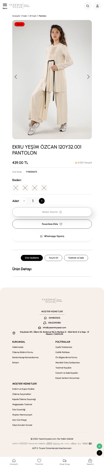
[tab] (83, 163)
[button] (88, 77)
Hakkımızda (17, 347)
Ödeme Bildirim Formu (22, 352)
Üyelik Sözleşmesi (63, 347)
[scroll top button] (99, 453)
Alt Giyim (33, 16)
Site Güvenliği (18, 409)
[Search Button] (88, 6)
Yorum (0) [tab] (53, 258)
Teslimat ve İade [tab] (76, 258)
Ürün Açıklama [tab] (32, 258)
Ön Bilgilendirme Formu (66, 357)
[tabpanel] (52, 269)
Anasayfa (16, 16)
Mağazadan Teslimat (22, 404)
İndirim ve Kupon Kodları (23, 389)
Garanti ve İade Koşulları (66, 373)
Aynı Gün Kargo (19, 420)
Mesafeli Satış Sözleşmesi (67, 362)
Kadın (24, 16)
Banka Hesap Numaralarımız (25, 357)
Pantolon (42, 16)
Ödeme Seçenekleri (21, 394)
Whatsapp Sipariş (52, 236)
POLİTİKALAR (62, 342)
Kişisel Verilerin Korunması (67, 378)
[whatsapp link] (99, 446)
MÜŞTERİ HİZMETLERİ (24, 383)
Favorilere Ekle (52, 224)
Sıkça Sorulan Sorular (22, 425)
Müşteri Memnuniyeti (22, 415)
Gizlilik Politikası (62, 352)
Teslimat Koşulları (63, 368)
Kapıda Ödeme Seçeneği (24, 399)
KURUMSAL (18, 342)
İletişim (15, 362)
